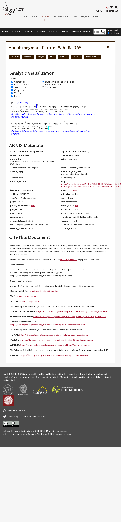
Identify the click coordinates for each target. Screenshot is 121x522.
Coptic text (19, 81)
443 (76, 205)
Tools (34, 16)
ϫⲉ (49, 106)
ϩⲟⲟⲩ (23, 128)
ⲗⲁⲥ (71, 123)
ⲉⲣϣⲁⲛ (55, 106)
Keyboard (113, 30)
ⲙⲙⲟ (27, 111)
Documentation (61, 16)
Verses (17, 93)
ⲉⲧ (71, 106)
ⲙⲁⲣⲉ (45, 123)
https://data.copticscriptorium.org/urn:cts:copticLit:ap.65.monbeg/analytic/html (47, 325)
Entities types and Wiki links (59, 81)
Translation (20, 87)
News (74, 16)
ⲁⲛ (40, 123)
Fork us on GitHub (14, 411)
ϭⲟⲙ (22, 111)
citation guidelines (68, 259)
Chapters (19, 90)
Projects (85, 16)
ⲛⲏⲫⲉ (84, 106)
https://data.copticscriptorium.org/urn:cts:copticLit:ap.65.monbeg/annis (54, 355)
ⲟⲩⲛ (17, 111)
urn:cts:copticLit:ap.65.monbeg (43, 291)
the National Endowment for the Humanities (57, 374)
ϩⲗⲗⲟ (44, 106)
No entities (50, 87)
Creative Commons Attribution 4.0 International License (45, 434)
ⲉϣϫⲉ (17, 123)
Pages (17, 96)
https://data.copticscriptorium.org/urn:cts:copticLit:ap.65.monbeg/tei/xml (53, 335)
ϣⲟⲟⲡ (35, 123)
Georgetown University (45, 377)
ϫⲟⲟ (25, 106)
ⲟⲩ (39, 106)
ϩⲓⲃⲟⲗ (60, 111)
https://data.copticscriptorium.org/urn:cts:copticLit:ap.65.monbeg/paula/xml (57, 340)
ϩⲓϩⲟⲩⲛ (76, 106)
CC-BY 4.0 (73, 190)
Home (25, 16)
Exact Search (114, 33)
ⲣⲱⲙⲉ (66, 106)
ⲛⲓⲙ (28, 128)
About (96, 16)
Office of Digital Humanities (90, 374)
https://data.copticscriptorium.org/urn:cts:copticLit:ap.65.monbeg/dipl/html (71, 311)
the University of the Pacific (94, 377)
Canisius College (10, 380)
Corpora (45, 16)
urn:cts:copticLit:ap (31, 301)
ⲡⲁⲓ (28, 123)
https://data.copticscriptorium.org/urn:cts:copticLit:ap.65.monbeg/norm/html (69, 316)
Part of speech (21, 84)
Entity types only (53, 84)
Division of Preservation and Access (18, 377)
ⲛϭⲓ (34, 106)
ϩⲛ (33, 128)
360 (33, 205)
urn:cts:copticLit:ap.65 (27, 296)
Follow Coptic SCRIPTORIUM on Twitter (24, 416)
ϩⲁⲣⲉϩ (41, 111)
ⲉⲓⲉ (13, 111)
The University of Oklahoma (69, 377)
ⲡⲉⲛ (67, 123)
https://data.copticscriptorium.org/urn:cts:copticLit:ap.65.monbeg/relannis (55, 345)
